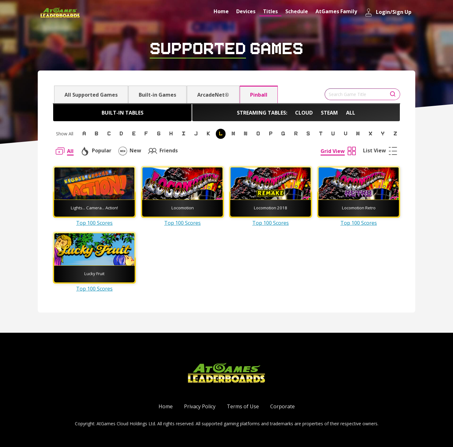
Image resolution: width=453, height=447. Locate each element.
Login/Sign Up (388, 12)
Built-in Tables (122, 112)
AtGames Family (336, 11)
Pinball (258, 94)
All (350, 112)
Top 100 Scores (94, 222)
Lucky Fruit (94, 273)
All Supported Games (91, 94)
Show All (64, 134)
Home (221, 11)
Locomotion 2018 (270, 208)
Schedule (296, 11)
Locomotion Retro (359, 208)
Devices (245, 11)
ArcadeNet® (213, 94)
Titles (270, 11)
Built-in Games (157, 94)
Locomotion (182, 208)
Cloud (304, 112)
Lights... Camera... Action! (94, 208)
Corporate (282, 406)
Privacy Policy (199, 406)
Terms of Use (243, 406)
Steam (329, 112)
